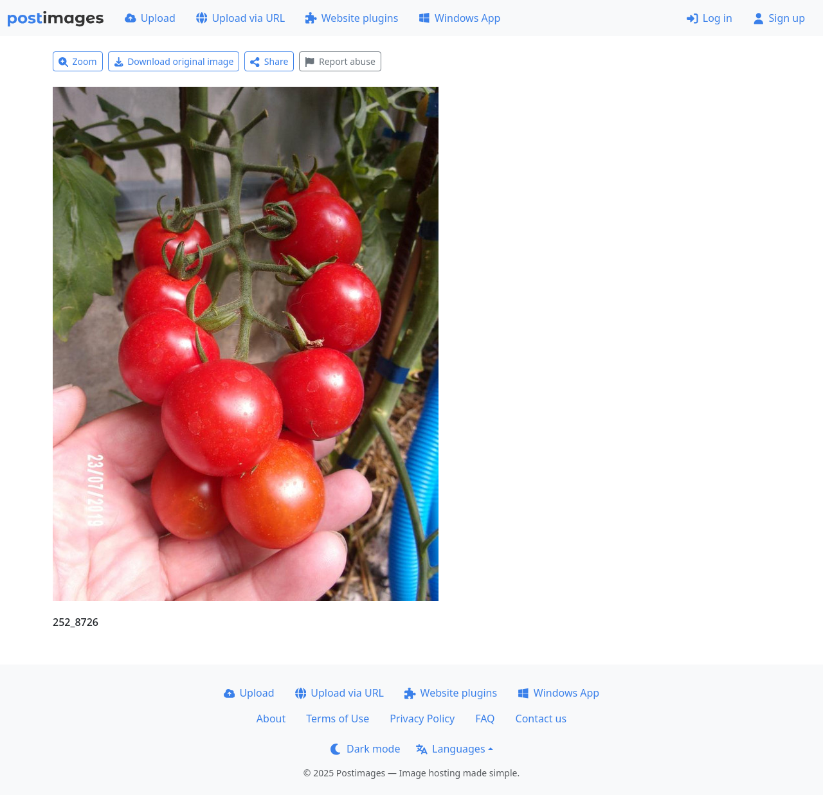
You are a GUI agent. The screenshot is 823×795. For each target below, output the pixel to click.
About (271, 718)
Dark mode (365, 749)
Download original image (174, 61)
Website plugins (351, 18)
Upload (150, 18)
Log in (709, 18)
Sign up (779, 18)
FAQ (484, 718)
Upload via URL (240, 18)
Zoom (78, 61)
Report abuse (340, 61)
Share (269, 61)
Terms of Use (337, 718)
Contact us (541, 718)
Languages (450, 749)
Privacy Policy (422, 718)
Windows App (459, 18)
